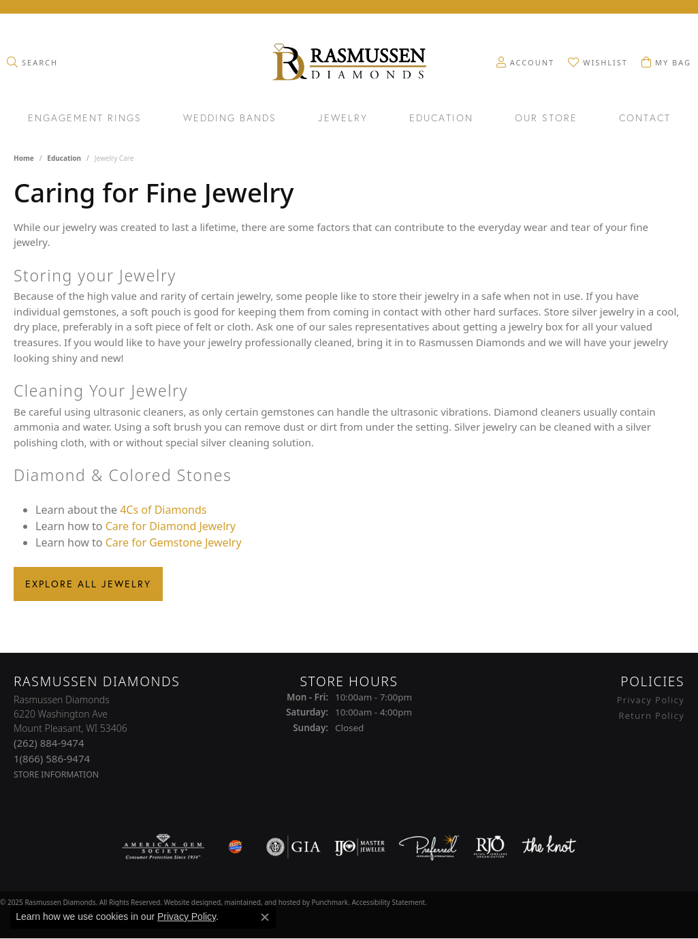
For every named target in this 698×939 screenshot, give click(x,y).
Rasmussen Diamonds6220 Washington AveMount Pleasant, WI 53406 (70, 736)
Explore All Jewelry (88, 583)
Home (24, 158)
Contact (645, 118)
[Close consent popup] (265, 917)
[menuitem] (163, 846)
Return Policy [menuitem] (651, 715)
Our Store (546, 118)
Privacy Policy (186, 916)
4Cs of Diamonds (163, 509)
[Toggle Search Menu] (32, 62)
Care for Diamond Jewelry (171, 526)
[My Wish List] (598, 62)
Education (441, 118)
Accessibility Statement (388, 901)
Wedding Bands (229, 118)
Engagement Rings (85, 118)
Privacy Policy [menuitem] (650, 700)
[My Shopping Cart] (666, 62)
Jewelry (343, 118)
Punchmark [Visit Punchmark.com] (329, 901)
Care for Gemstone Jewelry (174, 542)
